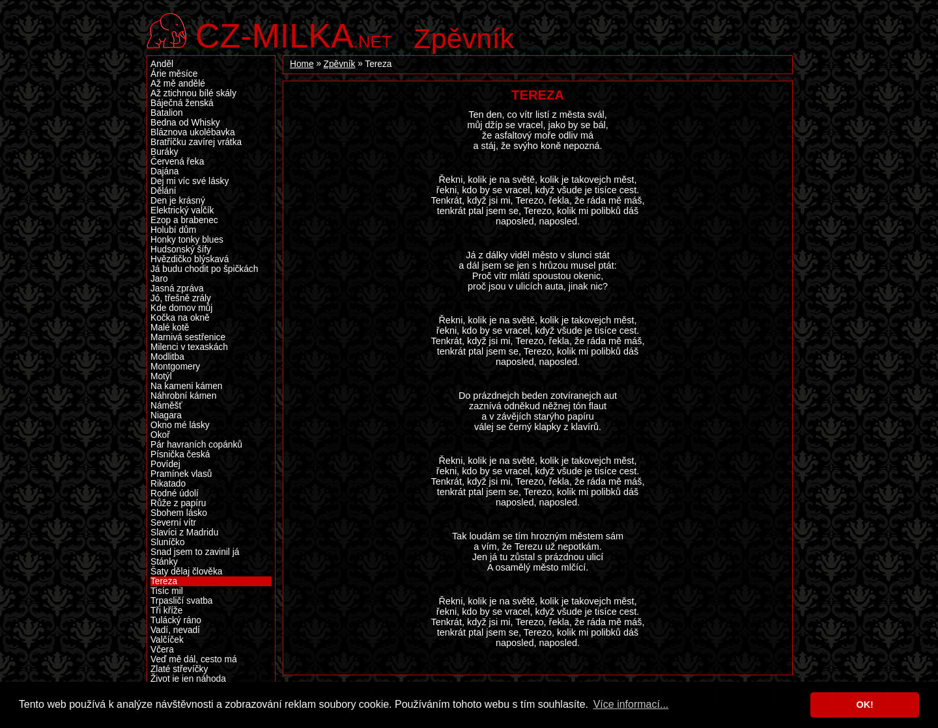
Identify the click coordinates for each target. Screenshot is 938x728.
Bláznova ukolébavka (192, 132)
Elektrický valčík (182, 210)
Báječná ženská (182, 103)
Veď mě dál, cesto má (193, 659)
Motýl (161, 376)
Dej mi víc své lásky (189, 181)
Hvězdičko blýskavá (189, 259)
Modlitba (167, 357)
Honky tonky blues (186, 240)
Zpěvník (464, 38)
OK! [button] (864, 704)
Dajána (164, 171)
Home (302, 64)
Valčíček (167, 640)
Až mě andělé (177, 83)
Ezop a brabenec (184, 220)
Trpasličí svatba (181, 601)
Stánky (164, 562)
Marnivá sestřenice (187, 337)
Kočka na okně (180, 318)
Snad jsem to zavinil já (194, 552)
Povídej (165, 464)
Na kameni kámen (186, 386)
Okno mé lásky (180, 425)
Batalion (166, 113)
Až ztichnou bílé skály (193, 93)
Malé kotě (169, 327)
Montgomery (175, 366)
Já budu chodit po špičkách (204, 269)
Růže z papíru (178, 503)
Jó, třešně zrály (180, 298)
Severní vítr (173, 523)
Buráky (164, 152)
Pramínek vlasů (181, 474)
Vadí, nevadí (175, 630)
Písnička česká (180, 454)
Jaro (159, 279)
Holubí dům (173, 230)
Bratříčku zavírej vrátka (196, 142)
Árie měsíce (173, 74)
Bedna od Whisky (185, 123)
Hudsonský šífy (180, 249)
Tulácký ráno (175, 620)
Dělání (163, 191)
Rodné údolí (174, 493)
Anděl (161, 64)
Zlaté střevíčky (179, 669)
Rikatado (168, 484)
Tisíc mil (166, 591)
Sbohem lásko (178, 513)
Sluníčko (167, 542)
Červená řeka (177, 162)
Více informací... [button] (631, 704)
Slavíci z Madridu (184, 532)
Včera (162, 649)
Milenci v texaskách (189, 347)
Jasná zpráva (177, 288)
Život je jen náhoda (188, 679)
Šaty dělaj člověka (186, 571)
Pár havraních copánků (196, 445)
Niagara (166, 415)
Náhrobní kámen (183, 396)
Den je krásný (177, 201)
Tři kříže (166, 610)
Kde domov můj (181, 308)
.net (293, 34)
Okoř (160, 435)
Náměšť (166, 406)
